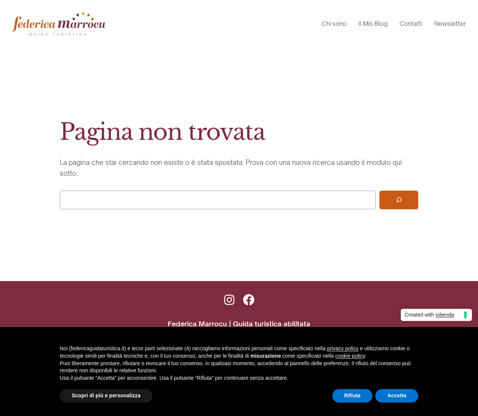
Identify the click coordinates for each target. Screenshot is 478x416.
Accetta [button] (396, 395)
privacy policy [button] (342, 348)
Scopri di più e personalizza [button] (106, 395)
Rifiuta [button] (352, 395)
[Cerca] (398, 200)
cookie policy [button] (350, 356)
